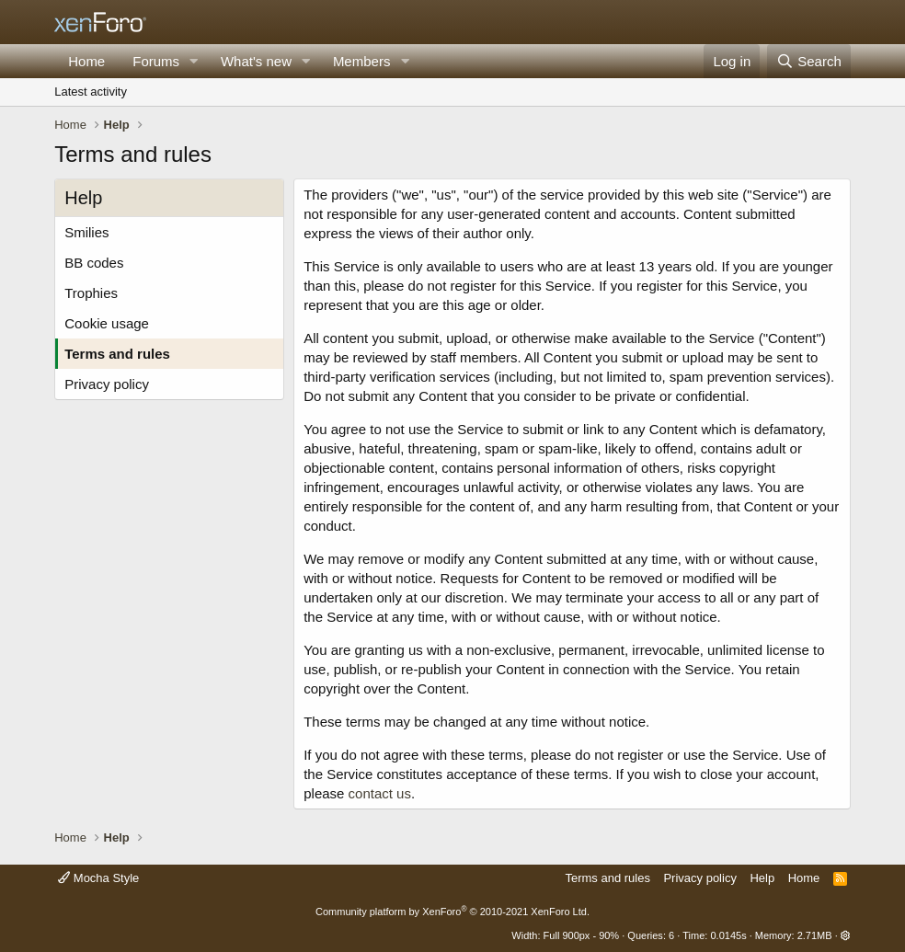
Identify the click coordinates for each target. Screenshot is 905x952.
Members (362, 61)
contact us (380, 793)
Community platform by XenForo (452, 911)
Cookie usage (106, 323)
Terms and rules (117, 353)
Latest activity (90, 91)
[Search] (809, 61)
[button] (194, 61)
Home (86, 61)
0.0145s (728, 935)
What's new (256, 61)
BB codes (93, 262)
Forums (155, 61)
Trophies (91, 293)
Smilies (86, 232)
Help (762, 878)
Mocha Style (98, 878)
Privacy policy (106, 384)
